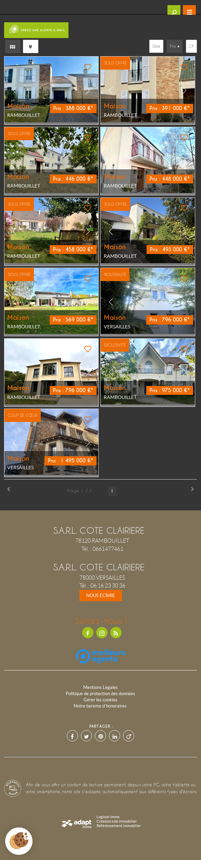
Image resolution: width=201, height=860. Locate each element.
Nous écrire (100, 595)
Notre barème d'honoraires (101, 705)
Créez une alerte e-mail (36, 30)
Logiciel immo (108, 817)
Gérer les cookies (100, 699)
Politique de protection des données (100, 693)
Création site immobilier (117, 821)
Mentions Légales (100, 687)
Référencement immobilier (119, 826)
